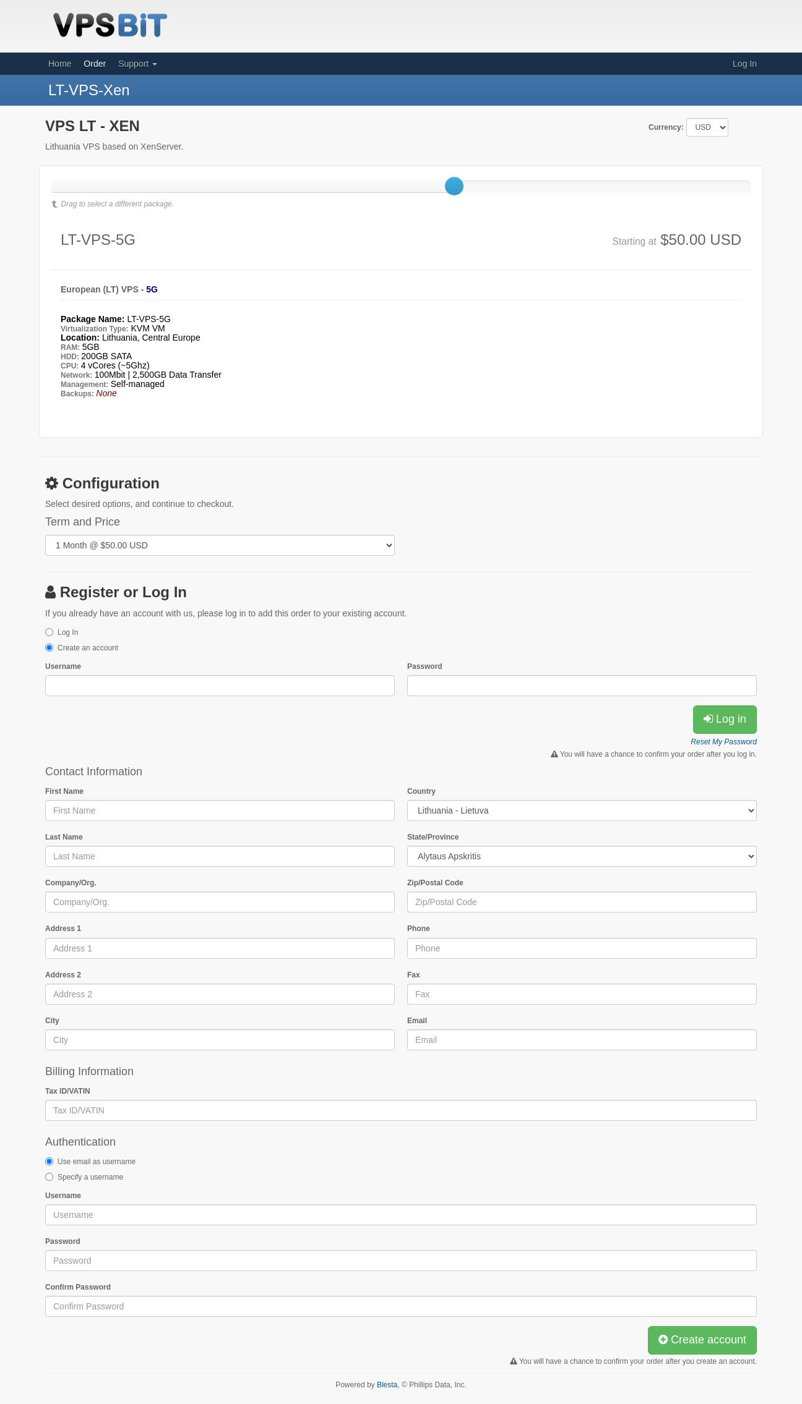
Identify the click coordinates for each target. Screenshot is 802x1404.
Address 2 (63, 975)
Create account (702, 1340)
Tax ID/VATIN (67, 1091)
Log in (725, 719)
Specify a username (90, 1177)
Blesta (387, 1385)
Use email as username (97, 1161)
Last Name (64, 837)
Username (63, 666)
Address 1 (63, 928)
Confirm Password (78, 1287)
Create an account (88, 648)
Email (417, 1020)
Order (95, 64)
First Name (64, 791)
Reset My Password (724, 742)
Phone (418, 928)
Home (59, 64)
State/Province (433, 837)
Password (424, 666)
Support (137, 64)
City (52, 1020)
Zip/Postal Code (435, 883)
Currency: (666, 127)
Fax (413, 975)
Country (421, 791)
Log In (745, 64)
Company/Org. (71, 883)
